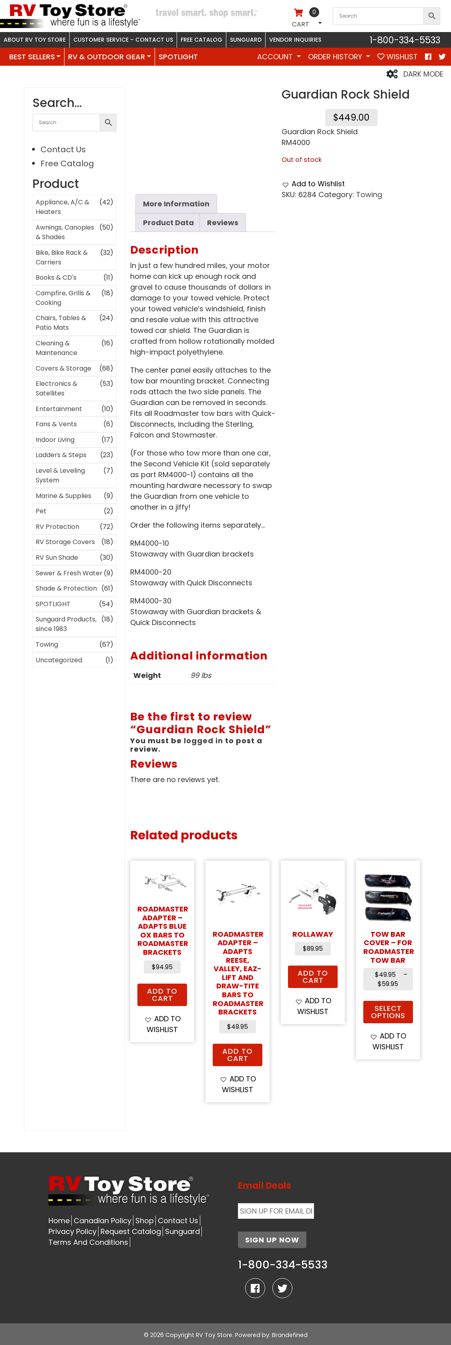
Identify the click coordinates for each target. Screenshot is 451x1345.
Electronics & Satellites (56, 388)
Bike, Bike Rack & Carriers (62, 257)
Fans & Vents (56, 424)
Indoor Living (55, 439)
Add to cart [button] (162, 994)
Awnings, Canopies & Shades (65, 232)
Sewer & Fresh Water (69, 573)
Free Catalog (201, 40)
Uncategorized (59, 660)
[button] (313, 183)
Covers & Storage (63, 368)
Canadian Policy (102, 1221)
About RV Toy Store (35, 40)
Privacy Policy (72, 1231)
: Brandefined (288, 1335)
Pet (41, 511)
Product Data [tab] (168, 223)
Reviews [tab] (222, 223)
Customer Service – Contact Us (123, 40)
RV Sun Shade (57, 557)
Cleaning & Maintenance (56, 348)
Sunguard (246, 40)
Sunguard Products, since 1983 (66, 624)
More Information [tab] (176, 204)
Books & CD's (56, 277)
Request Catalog (131, 1231)
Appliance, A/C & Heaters (62, 207)
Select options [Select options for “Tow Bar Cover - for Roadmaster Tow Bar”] (388, 1011)
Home (59, 1221)
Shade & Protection (66, 588)
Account (276, 57)
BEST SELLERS (32, 57)
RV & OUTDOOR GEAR (106, 57)
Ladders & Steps (61, 455)
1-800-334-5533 (405, 40)
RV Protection (57, 526)
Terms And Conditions (88, 1242)
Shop (144, 1221)
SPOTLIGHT (178, 57)
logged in (203, 741)
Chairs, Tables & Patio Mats (61, 322)
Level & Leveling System (60, 475)
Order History (336, 57)
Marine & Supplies (63, 495)
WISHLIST (397, 57)
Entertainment (59, 408)
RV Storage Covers (65, 541)
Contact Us (63, 149)
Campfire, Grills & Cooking (63, 297)
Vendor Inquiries (295, 40)
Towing (47, 644)
